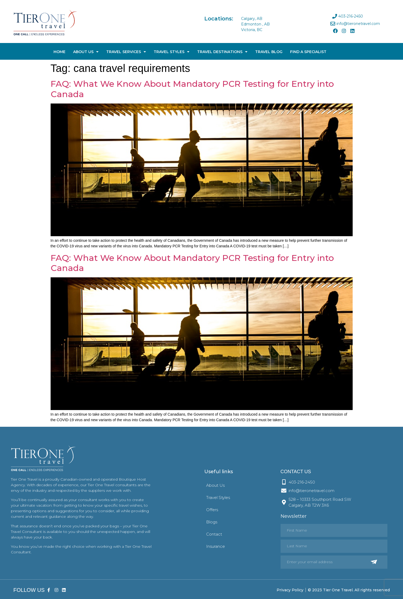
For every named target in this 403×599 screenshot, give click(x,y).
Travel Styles (171, 51)
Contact (214, 534)
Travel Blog (268, 51)
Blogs (211, 521)
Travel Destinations (222, 51)
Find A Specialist (308, 51)
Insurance (215, 546)
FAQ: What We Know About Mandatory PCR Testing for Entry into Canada (192, 89)
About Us (86, 51)
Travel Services (126, 51)
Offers (212, 509)
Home (59, 51)
